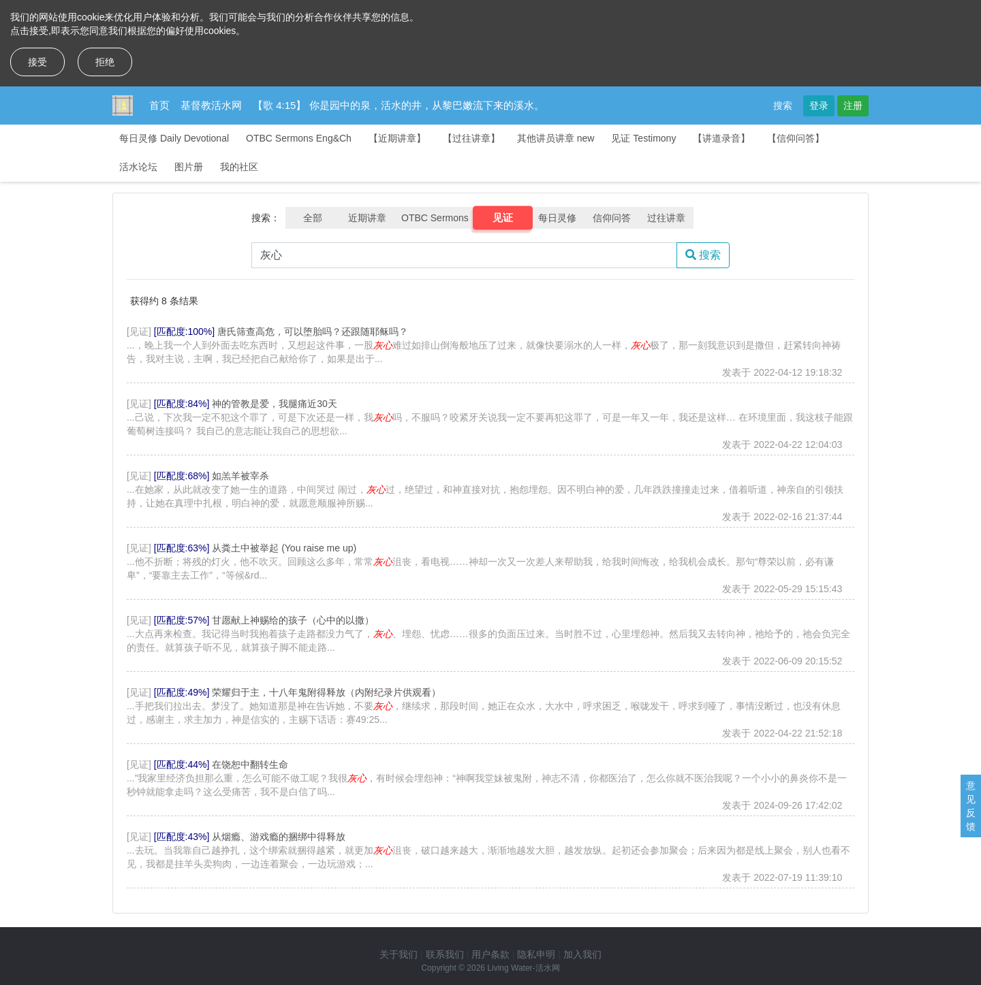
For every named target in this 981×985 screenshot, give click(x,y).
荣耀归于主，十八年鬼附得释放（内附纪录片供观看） (326, 692)
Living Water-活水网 (523, 968)
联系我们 (445, 954)
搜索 (782, 105)
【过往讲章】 (471, 138)
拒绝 (104, 61)
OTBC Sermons (435, 217)
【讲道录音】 (721, 138)
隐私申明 (536, 954)
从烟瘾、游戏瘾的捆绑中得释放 (278, 836)
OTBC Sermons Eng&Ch (299, 138)
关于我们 (398, 954)
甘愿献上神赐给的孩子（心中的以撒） (293, 620)
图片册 (188, 166)
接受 (37, 61)
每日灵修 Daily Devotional (174, 138)
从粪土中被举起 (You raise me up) (284, 548)
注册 (852, 105)
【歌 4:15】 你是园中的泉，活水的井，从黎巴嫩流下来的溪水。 (398, 105)
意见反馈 (971, 806)
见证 (502, 218)
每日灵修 (557, 217)
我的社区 (239, 166)
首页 (159, 105)
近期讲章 (367, 217)
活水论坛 (138, 166)
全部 (312, 217)
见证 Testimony (643, 138)
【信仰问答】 (795, 138)
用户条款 (490, 954)
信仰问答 (612, 217)
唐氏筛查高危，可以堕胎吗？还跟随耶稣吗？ (312, 331)
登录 (818, 105)
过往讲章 (666, 217)
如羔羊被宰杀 (240, 475)
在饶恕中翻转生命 (250, 764)
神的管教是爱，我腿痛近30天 (274, 403)
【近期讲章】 (397, 138)
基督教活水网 (211, 105)
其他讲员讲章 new (556, 138)
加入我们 (582, 954)
